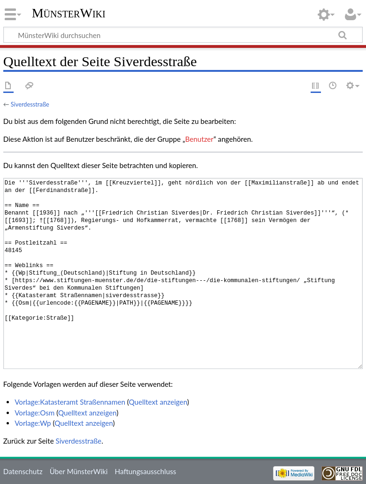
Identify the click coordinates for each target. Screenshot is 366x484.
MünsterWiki (69, 13)
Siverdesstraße (30, 104)
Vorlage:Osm (34, 412)
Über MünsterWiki (79, 471)
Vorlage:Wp (33, 423)
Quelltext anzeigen (158, 402)
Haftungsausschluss (145, 471)
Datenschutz (23, 471)
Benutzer (199, 139)
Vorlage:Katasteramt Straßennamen (70, 402)
